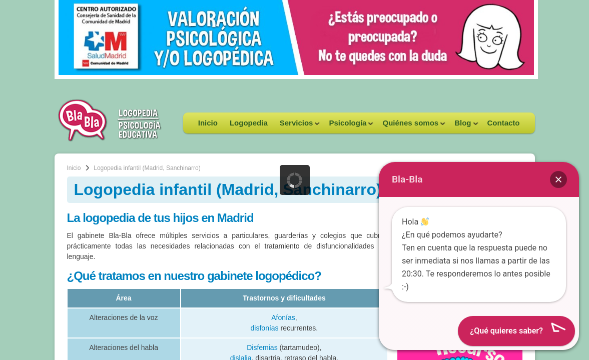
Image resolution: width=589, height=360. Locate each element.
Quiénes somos (410, 126)
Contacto (503, 122)
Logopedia (249, 122)
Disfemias (262, 348)
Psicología (348, 126)
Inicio (208, 122)
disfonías (265, 328)
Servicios (297, 126)
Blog (463, 126)
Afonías (283, 318)
